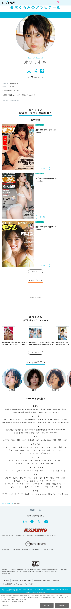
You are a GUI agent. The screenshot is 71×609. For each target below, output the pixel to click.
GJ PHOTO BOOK (42, 420)
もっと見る (35, 271)
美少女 (14, 460)
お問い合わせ (18, 584)
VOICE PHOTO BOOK (56, 430)
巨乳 (23, 447)
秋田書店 (8, 409)
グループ (32, 471)
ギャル (46, 453)
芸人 (29, 487)
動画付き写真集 (41, 430)
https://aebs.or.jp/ (6, 573)
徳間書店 (21, 412)
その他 (63, 494)
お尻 (34, 447)
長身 (14, 450)
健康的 (25, 450)
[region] (35, 601)
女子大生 (20, 481)
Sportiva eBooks (63, 422)
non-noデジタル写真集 (10, 422)
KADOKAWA (16, 409)
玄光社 (43, 409)
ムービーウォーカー (51, 412)
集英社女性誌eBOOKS (28, 422)
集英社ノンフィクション (47, 422)
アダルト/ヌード (56, 487)
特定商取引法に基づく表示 (42, 580)
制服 (22, 440)
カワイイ (23, 463)
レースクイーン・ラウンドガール (42, 481)
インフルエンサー (41, 484)
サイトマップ (28, 584)
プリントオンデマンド (22, 433)
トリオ (20, 471)
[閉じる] (67, 596)
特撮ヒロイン (59, 484)
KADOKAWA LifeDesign (31, 409)
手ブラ (8, 494)
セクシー (38, 463)
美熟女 (41, 460)
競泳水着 (34, 440)
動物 (52, 494)
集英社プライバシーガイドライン (21, 580)
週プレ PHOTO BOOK (12, 420)
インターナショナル (30, 453)
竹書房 (14, 412)
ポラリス (45, 433)
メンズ (41, 494)
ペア (9, 471)
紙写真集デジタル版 (13, 430)
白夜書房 (34, 412)
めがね (46, 440)
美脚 (64, 447)
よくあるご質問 (7, 584)
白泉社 (27, 412)
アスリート (42, 487)
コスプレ (9, 440)
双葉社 (40, 412)
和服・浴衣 (60, 440)
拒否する (61, 605)
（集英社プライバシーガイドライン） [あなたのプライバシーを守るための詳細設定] (13, 601)
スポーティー (54, 450)
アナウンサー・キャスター (17, 484)
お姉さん (27, 460)
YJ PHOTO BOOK (28, 420)
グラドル (12, 478)
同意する (46, 605)
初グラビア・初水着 (25, 494)
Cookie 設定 (55, 580)
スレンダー (10, 447)
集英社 (49, 409)
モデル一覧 (9, 504)
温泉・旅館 (58, 471)
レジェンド (16, 487)
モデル (49, 478)
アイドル (26, 478)
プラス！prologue (28, 430)
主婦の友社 (56, 409)
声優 (61, 478)
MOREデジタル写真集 (58, 420)
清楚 (50, 463)
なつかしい (54, 460)
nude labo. (53, 433)
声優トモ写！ (36, 433)
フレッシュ (39, 450)
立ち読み (43, 168)
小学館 (64, 409)
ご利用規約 (6, 580)
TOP (3, 504)
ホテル (45, 471)
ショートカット (49, 447)
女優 (38, 478)
